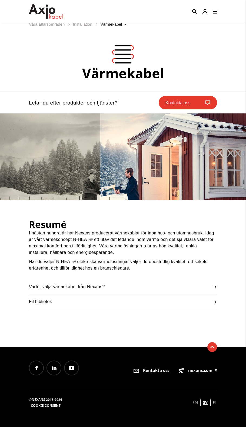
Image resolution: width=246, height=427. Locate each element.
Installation (83, 24)
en (195, 402)
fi (214, 402)
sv (205, 402)
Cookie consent (46, 405)
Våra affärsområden (47, 24)
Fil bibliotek (123, 302)
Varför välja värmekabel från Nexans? (123, 287)
